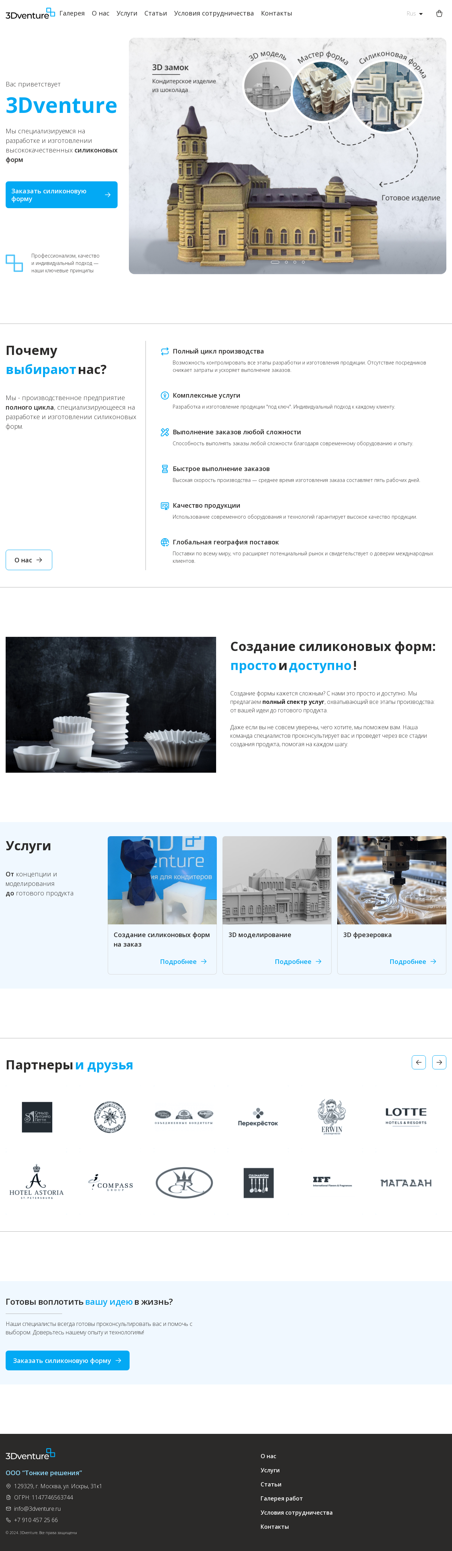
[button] (275, 262)
